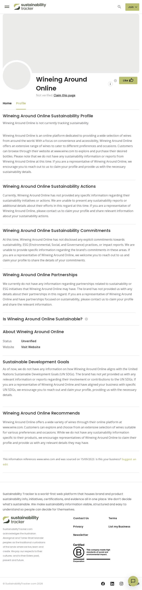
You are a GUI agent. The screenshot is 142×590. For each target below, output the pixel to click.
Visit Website (30, 347)
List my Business (119, 526)
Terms (113, 518)
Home (7, 103)
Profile (21, 103)
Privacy (78, 526)
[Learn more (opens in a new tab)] (86, 319)
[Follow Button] (128, 80)
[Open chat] (133, 581)
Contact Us (81, 518)
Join (131, 7)
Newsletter (80, 535)
